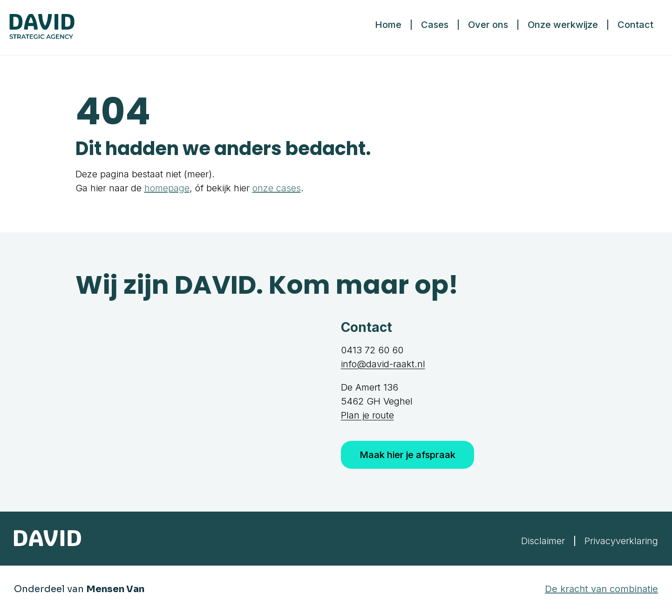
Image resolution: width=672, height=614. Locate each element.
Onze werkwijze (563, 24)
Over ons (488, 24)
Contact (635, 24)
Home (388, 24)
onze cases (276, 188)
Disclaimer (543, 541)
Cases (434, 24)
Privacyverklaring (621, 541)
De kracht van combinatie (601, 588)
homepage (167, 188)
